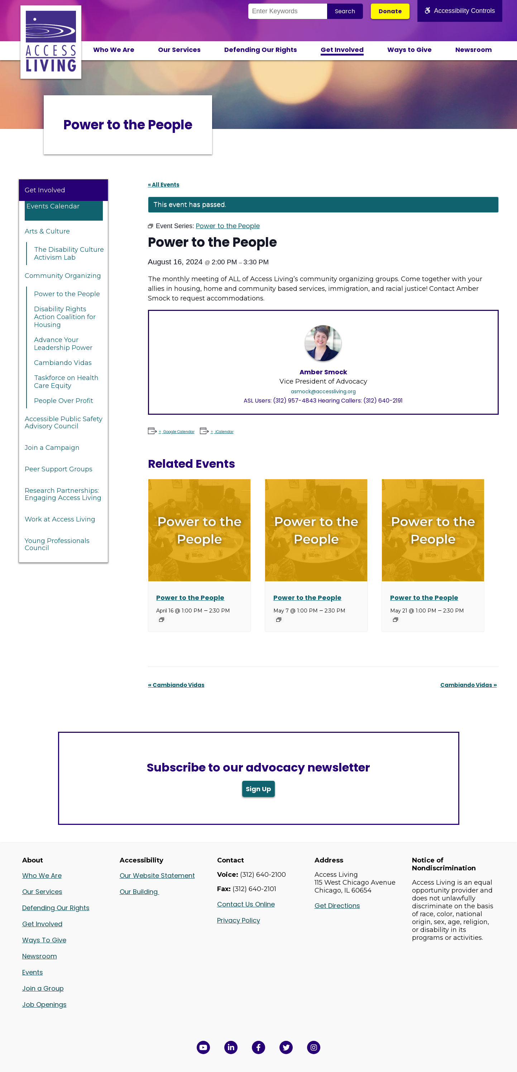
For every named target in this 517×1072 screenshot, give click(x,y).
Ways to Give (409, 49)
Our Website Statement (157, 875)
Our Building (139, 891)
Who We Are (113, 49)
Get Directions (337, 905)
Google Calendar (178, 431)
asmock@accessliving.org (323, 391)
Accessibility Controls (460, 10)
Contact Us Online (246, 904)
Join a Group (43, 988)
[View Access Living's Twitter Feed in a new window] (286, 1047)
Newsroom (473, 49)
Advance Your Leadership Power (63, 344)
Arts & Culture (47, 231)
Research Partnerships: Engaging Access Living (63, 494)
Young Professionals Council (57, 544)
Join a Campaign (52, 448)
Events (32, 972)
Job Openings (44, 1004)
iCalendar (224, 431)
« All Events (163, 184)
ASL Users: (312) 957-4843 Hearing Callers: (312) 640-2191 (323, 400)
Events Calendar (53, 206)
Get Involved (342, 49)
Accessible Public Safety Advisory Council (63, 422)
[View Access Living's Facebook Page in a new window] (258, 1047)
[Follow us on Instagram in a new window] (313, 1047)
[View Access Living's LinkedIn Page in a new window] (231, 1047)
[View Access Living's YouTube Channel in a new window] (203, 1047)
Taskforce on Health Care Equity (66, 382)
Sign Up (258, 788)
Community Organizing (63, 276)
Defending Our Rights (260, 49)
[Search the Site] (287, 11)
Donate (390, 11)
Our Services (179, 49)
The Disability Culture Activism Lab (69, 253)
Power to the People (67, 294)
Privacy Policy (238, 920)
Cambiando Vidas (63, 363)
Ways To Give (44, 940)
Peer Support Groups (58, 469)
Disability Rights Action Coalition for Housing (65, 317)
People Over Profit (63, 401)
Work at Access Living (60, 519)
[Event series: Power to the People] (161, 619)
